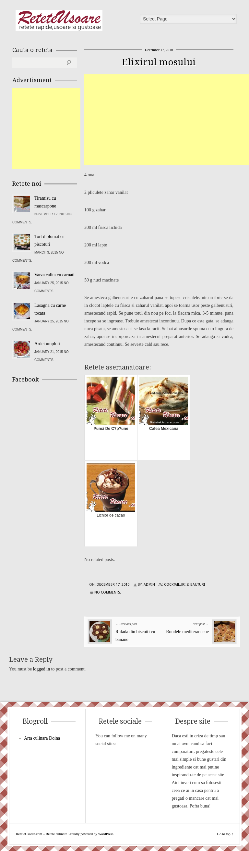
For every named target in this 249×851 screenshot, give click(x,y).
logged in (41, 669)
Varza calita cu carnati (54, 274)
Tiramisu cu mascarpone (45, 202)
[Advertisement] (166, 119)
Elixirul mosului (159, 62)
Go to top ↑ (225, 834)
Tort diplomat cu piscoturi (49, 240)
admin (149, 584)
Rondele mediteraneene (187, 631)
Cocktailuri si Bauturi (184, 584)
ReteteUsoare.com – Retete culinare (59, 20)
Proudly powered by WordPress (90, 834)
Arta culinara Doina (42, 738)
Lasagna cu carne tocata (50, 309)
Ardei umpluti (47, 343)
